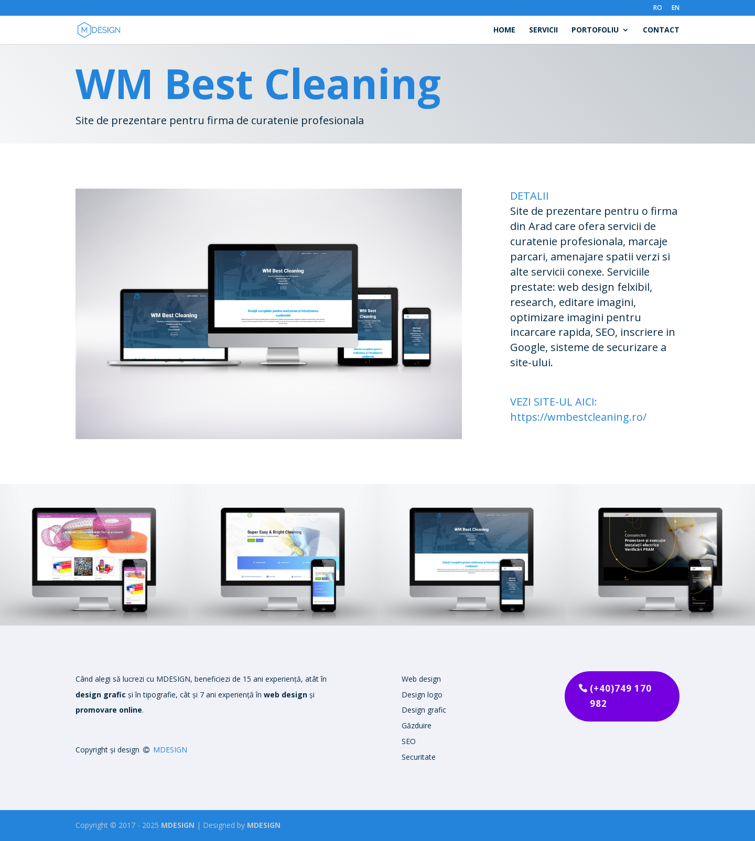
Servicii (543, 30)
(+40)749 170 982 (621, 695)
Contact (661, 30)
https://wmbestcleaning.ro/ (578, 417)
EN (676, 8)
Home (504, 30)
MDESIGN (170, 750)
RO (657, 8)
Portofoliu (595, 30)
